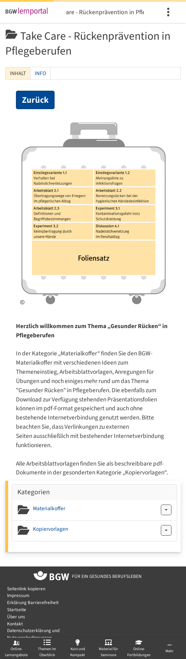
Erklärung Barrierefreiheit (32, 602)
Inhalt (18, 73)
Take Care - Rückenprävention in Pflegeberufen (105, 12)
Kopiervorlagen (50, 529)
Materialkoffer (49, 508)
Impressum (18, 595)
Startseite (16, 609)
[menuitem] (169, 12)
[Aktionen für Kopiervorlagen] (166, 530)
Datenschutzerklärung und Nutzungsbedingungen (33, 634)
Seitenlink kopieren (26, 588)
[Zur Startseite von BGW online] (51, 576)
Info (40, 73)
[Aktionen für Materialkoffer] (166, 510)
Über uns (16, 616)
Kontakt (15, 623)
